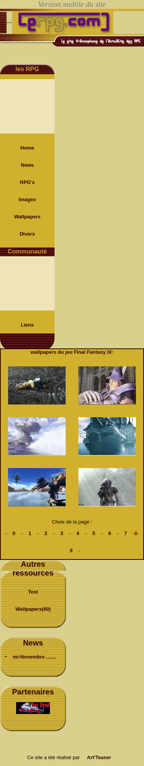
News (27, 165)
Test (33, 592)
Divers (27, 234)
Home (27, 148)
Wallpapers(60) (33, 609)
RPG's (27, 182)
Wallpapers (27, 217)
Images (27, 199)
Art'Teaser (99, 757)
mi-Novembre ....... (34, 657)
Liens (27, 325)
